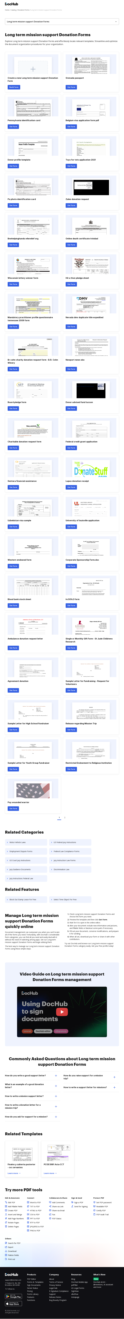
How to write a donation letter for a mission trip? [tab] (31, 1106)
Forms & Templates (35, 1282)
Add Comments (58, 1203)
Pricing (30, 1291)
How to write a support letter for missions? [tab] (89, 1088)
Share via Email (58, 1211)
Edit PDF (11, 1203)
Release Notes (55, 1297)
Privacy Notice (55, 1285)
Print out (11, 1259)
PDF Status (56, 1219)
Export (10, 1247)
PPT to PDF (35, 1219)
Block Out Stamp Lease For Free (23, 900)
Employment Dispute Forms (21, 851)
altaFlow (74, 1294)
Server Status (32, 1288)
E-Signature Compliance (59, 1291)
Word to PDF (35, 1203)
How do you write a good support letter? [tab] (31, 1076)
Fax (53, 1215)
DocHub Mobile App (79, 1282)
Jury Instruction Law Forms (65, 860)
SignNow (75, 1291)
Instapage (75, 1297)
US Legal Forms (77, 1288)
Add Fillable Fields (15, 1207)
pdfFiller (74, 1285)
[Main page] (11, 4)
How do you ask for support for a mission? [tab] (31, 1117)
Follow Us (11, 1289)
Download (12, 1251)
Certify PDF (101, 1211)
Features (30, 1297)
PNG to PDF (35, 1231)
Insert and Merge (15, 1215)
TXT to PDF (35, 1207)
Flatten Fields (13, 1255)
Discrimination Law (61, 869)
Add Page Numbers (16, 1219)
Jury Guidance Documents (20, 869)
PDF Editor (31, 1279)
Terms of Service (56, 1282)
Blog (73, 1279)
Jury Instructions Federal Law (21, 878)
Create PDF (12, 1211)
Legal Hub (53, 1288)
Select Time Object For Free (65, 900)
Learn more (13, 1173)
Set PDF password (103, 1203)
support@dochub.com (13, 1280)
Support (52, 1294)
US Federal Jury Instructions (65, 842)
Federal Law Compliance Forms (66, 851)
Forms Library (32, 1294)
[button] (62, 1012)
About (51, 1279)
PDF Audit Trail (102, 1215)
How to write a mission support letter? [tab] (31, 1096)
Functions (31, 1300)
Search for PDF (14, 1243)
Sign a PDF (78, 1203)
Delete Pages (13, 1227)
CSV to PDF (35, 1215)
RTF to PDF (35, 1223)
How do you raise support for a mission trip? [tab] (89, 1077)
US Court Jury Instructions (20, 860)
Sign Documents (34, 1285)
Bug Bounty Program (58, 1300)
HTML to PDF (35, 1211)
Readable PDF (102, 1207)
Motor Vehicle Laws (18, 842)
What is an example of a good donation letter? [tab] (31, 1086)
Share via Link (57, 1207)
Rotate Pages (13, 1223)
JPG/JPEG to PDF (37, 1227)
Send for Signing (80, 1207)
